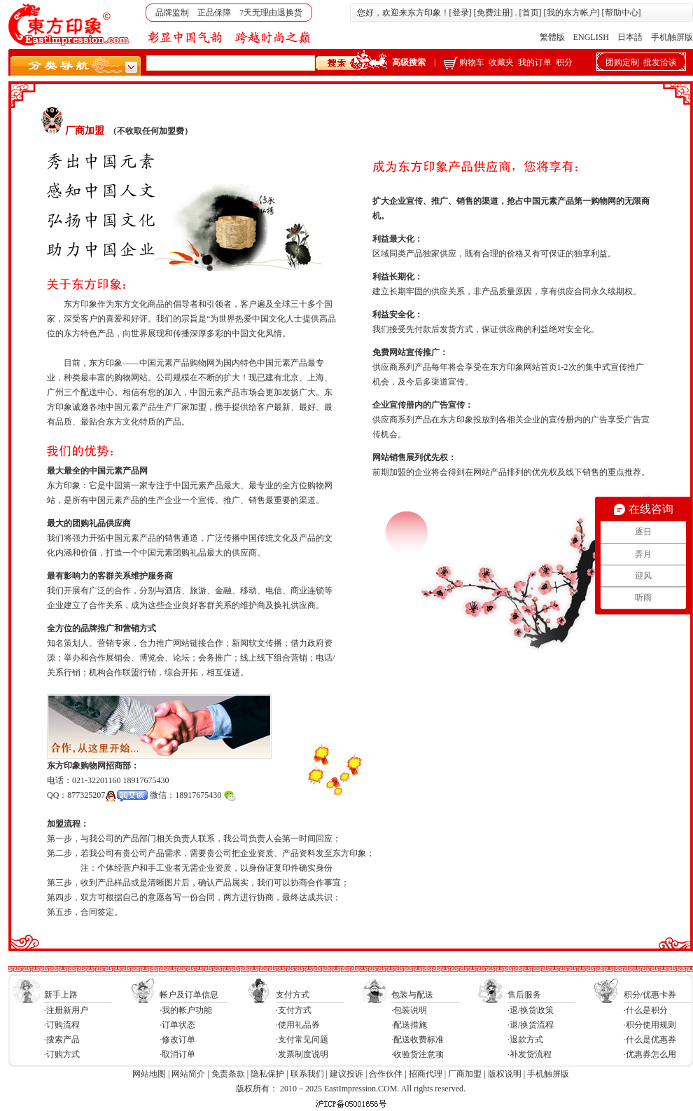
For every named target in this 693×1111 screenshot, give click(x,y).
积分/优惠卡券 (650, 995)
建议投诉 (346, 1074)
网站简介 (188, 1074)
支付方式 (292, 995)
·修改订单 (177, 1039)
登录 (460, 13)
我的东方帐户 (572, 13)
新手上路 (61, 995)
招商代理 (425, 1074)
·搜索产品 (62, 1039)
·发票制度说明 (302, 1054)
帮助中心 (621, 13)
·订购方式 (62, 1054)
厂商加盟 (465, 1074)
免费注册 (493, 13)
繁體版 (552, 37)
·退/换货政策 (530, 1010)
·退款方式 (525, 1039)
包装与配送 (412, 995)
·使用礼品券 (298, 1025)
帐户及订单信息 (189, 995)
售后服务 (524, 995)
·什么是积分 (646, 1010)
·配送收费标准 (417, 1039)
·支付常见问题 (302, 1039)
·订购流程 (62, 1025)
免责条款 (228, 1074)
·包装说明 (409, 1010)
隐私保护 (267, 1074)
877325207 (107, 795)
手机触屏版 (672, 37)
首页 (530, 13)
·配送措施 (409, 1025)
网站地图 (149, 1074)
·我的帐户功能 (186, 1010)
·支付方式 (294, 1010)
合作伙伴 (385, 1074)
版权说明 (505, 1074)
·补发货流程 (529, 1054)
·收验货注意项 (417, 1054)
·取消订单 (177, 1054)
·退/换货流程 (530, 1025)
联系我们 (307, 1074)
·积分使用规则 (650, 1025)
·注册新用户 (66, 1010)
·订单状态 (177, 1025)
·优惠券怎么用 (650, 1054)
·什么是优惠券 (650, 1039)
